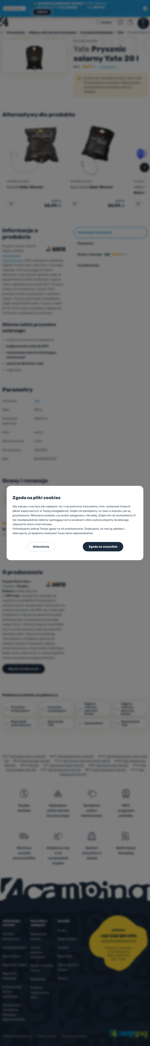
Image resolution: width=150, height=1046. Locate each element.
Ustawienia (41, 546)
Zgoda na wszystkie (103, 546)
